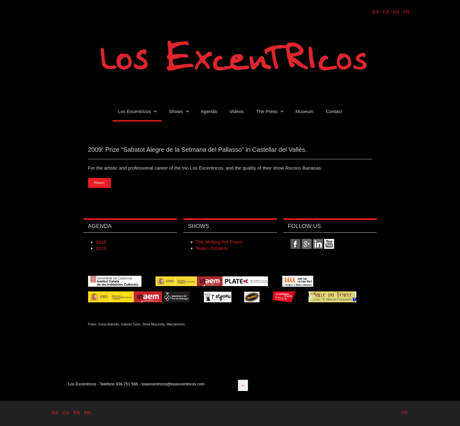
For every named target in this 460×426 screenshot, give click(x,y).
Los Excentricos (134, 111)
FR (406, 11)
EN (396, 11)
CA (386, 11)
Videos (237, 111)
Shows (176, 111)
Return (99, 183)
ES (376, 11)
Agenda (209, 111)
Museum (304, 111)
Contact (334, 111)
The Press (266, 111)
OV (404, 412)
